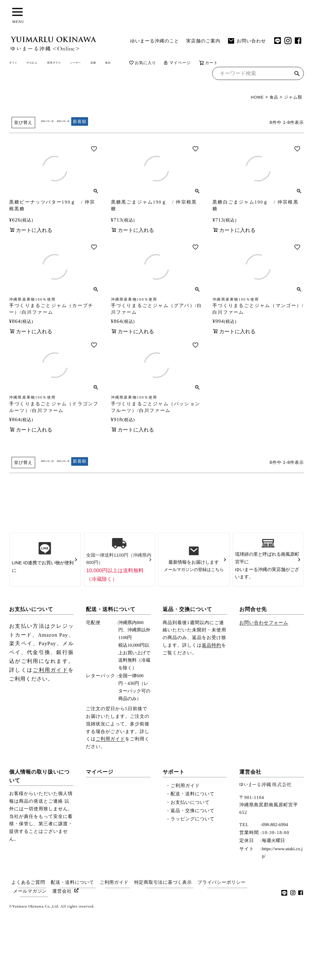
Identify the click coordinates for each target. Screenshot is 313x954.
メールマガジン (30, 930)
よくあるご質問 (27, 922)
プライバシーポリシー (229, 922)
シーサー (122, 63)
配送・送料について (110, 650)
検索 (297, 76)
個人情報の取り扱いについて (39, 817)
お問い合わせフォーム (263, 663)
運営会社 (250, 813)
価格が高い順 (85, 123)
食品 (172, 63)
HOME (256, 99)
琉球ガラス (86, 63)
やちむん (49, 63)
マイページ (246, 64)
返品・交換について (187, 650)
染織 (150, 63)
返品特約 (211, 686)
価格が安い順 (54, 123)
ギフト (18, 63)
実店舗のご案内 (203, 40)
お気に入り (210, 64)
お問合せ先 (253, 650)
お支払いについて (31, 650)
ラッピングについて (193, 859)
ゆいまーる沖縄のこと (154, 40)
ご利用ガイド (50, 711)
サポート (174, 813)
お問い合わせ (246, 41)
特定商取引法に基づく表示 (168, 922)
